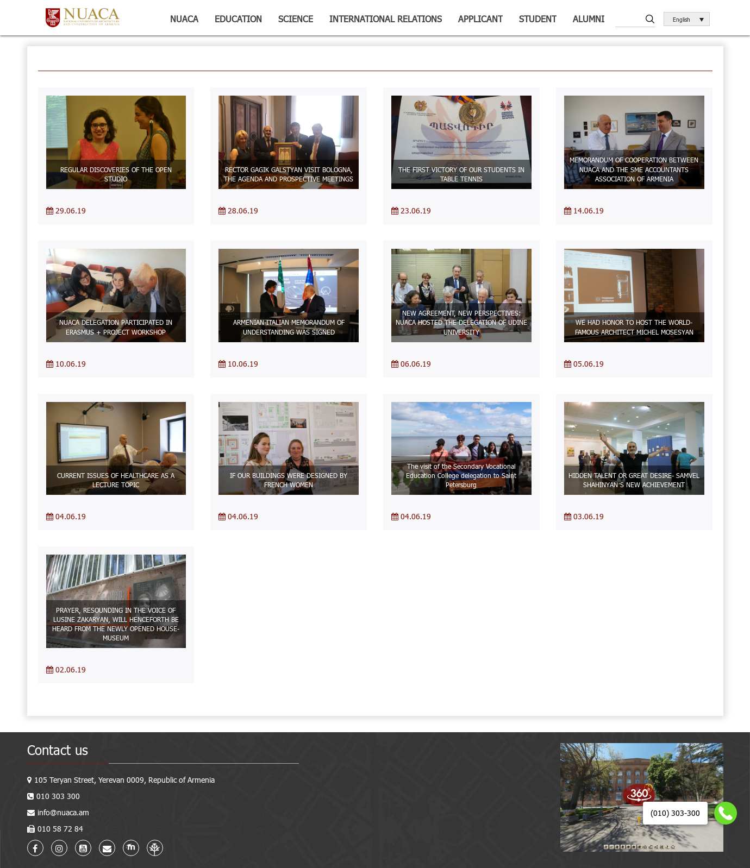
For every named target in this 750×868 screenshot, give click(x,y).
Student (538, 19)
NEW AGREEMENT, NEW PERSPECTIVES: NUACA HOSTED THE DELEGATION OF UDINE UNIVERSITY (461, 322)
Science (295, 19)
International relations (385, 19)
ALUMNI (588, 19)
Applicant (480, 19)
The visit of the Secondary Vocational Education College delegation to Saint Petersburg (461, 475)
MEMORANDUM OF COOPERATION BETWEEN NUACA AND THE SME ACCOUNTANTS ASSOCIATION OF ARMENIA (634, 169)
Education (238, 19)
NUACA (184, 19)
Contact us (57, 750)
